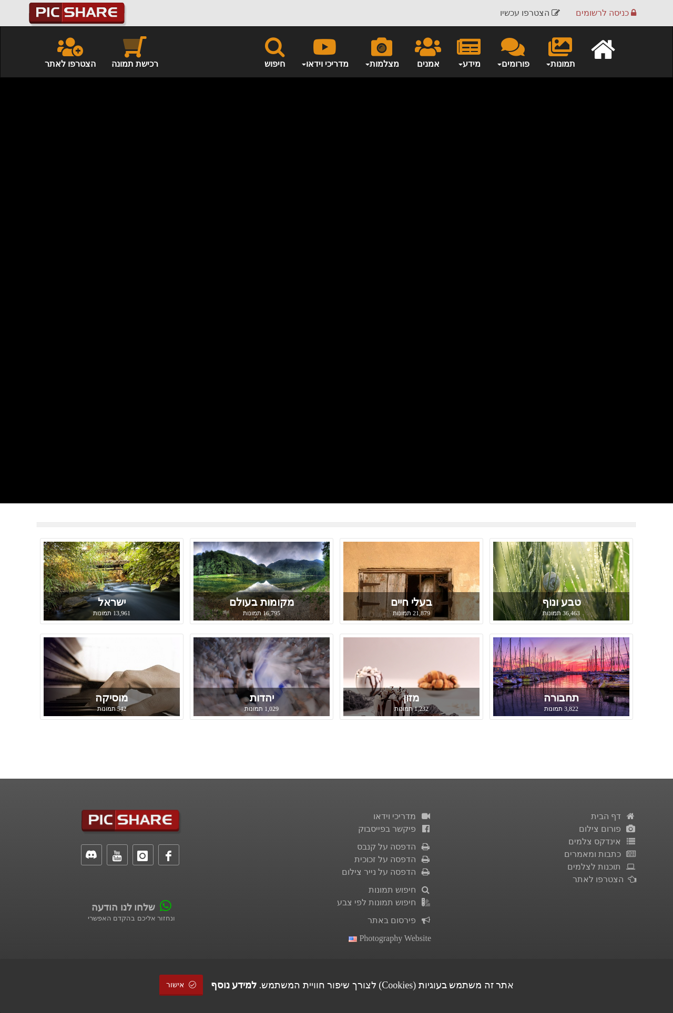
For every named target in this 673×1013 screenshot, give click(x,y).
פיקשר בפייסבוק (394, 828)
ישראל (112, 602)
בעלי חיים (411, 602)
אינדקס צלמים (602, 841)
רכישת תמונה (134, 51)
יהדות (262, 698)
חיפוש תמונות (400, 889)
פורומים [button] (512, 51)
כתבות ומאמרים (600, 854)
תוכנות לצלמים (601, 866)
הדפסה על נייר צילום (386, 871)
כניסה (606, 12)
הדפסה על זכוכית (392, 859)
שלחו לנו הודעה (123, 907)
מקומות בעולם (261, 602)
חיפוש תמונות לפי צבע (384, 902)
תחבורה (561, 698)
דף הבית (613, 816)
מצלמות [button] (381, 51)
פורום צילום (607, 828)
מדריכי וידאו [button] (325, 51)
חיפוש (274, 51)
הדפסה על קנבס (394, 846)
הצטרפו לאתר (70, 51)
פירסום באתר (399, 920)
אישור (181, 985)
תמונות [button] (560, 51)
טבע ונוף (561, 602)
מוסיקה (111, 698)
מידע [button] (469, 51)
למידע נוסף (234, 985)
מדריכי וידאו (402, 816)
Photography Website (390, 938)
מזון (411, 698)
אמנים (428, 51)
